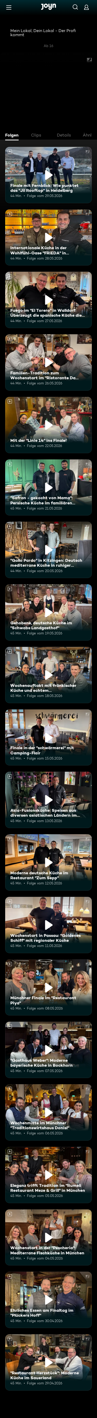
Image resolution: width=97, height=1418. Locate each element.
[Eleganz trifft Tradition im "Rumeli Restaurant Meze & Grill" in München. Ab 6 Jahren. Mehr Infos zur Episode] (48, 1175)
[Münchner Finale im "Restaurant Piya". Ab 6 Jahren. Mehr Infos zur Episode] (48, 987)
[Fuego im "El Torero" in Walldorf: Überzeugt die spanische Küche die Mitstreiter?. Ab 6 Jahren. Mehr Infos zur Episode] (48, 300)
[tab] (13, 135)
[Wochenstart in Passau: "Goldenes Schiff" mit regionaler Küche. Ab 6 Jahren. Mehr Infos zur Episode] (48, 925)
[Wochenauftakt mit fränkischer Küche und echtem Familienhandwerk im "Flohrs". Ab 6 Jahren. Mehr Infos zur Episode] (48, 675)
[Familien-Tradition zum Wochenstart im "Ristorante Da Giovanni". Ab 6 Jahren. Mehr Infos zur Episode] (48, 362)
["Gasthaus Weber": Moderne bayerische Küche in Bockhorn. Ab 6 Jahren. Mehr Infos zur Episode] (48, 1050)
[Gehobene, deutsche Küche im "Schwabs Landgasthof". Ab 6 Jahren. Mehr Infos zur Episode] (48, 612)
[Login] (86, 7)
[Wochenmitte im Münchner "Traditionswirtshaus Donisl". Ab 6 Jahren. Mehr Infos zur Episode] (48, 1112)
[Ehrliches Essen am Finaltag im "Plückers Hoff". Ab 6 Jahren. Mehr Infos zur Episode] (48, 1300)
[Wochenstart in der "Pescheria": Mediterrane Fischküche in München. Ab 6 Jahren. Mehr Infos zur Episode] (48, 1237)
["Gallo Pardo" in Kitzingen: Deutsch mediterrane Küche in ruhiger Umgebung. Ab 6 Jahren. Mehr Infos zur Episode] (48, 550)
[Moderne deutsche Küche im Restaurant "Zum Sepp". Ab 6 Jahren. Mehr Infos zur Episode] (48, 862)
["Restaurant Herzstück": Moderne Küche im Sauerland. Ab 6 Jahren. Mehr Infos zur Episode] (48, 1362)
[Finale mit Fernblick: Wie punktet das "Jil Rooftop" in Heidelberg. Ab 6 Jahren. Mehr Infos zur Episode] (48, 175)
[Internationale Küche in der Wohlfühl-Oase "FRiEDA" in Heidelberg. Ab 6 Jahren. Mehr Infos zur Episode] (48, 237)
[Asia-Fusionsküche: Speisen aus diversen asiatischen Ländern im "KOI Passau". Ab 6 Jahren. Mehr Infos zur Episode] (48, 800)
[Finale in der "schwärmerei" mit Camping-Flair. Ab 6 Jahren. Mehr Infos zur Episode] (48, 737)
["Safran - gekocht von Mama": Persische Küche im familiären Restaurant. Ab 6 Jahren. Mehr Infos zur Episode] (48, 487)
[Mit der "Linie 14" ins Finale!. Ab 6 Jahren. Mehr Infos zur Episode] (48, 425)
